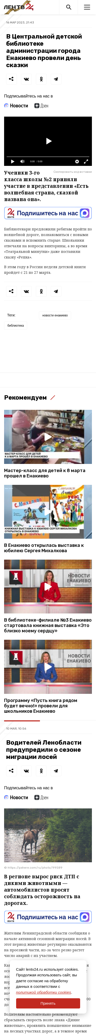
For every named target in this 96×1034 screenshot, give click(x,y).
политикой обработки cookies (43, 992)
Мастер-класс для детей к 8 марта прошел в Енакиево (45, 473)
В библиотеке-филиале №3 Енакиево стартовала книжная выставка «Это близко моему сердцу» (48, 626)
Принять (48, 1003)
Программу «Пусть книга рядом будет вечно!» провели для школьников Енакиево (40, 706)
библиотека (15, 325)
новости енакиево (55, 315)
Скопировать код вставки (73, 172)
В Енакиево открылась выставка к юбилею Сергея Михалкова (44, 548)
